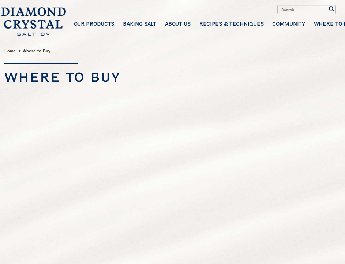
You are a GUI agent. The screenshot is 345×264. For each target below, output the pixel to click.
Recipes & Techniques (231, 23)
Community (288, 23)
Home (9, 51)
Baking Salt (139, 23)
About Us (178, 23)
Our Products (94, 23)
